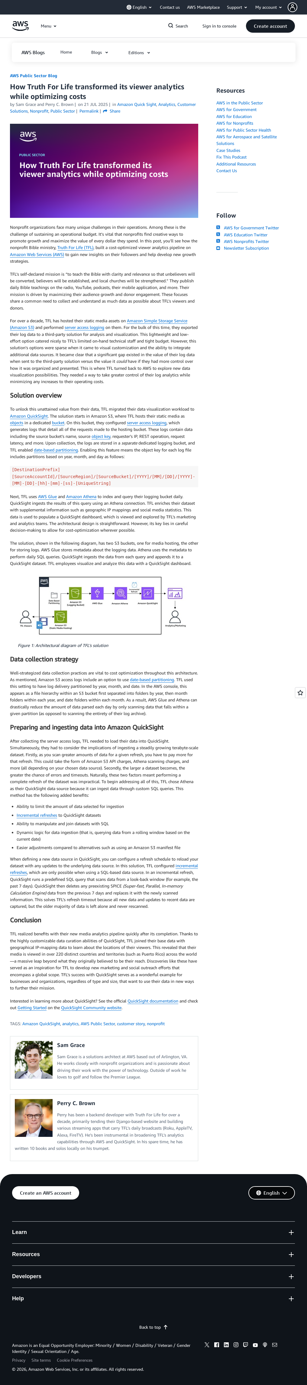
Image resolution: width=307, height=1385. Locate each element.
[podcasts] (265, 1345)
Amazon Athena (81, 496)
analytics (70, 1023)
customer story (131, 1023)
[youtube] (255, 1345)
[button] (297, 7)
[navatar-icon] (292, 7)
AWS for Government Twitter (247, 227)
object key (101, 436)
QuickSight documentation (153, 1000)
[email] (274, 1345)
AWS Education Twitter (241, 234)
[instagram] (236, 1345)
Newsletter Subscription (242, 248)
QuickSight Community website (91, 1007)
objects (16, 422)
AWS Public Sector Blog (33, 75)
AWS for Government (236, 109)
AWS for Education (234, 116)
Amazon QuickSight (29, 415)
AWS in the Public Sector (239, 102)
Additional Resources (236, 163)
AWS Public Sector (98, 1023)
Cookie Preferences (74, 1360)
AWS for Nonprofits (234, 123)
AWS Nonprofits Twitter (242, 241)
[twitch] (245, 1345)
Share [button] (111, 110)
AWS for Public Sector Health (243, 130)
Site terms (41, 1360)
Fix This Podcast (231, 156)
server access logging (84, 327)
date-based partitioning (56, 449)
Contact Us (226, 170)
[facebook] (216, 1345)
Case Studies (228, 150)
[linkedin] (226, 1345)
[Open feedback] (300, 692)
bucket (58, 422)
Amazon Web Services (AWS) (37, 254)
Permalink (89, 110)
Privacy (18, 1360)
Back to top (153, 1327)
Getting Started (32, 1007)
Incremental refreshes (37, 815)
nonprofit (156, 1023)
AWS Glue (47, 496)
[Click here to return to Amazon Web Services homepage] (20, 29)
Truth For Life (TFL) (75, 247)
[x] (207, 1345)
